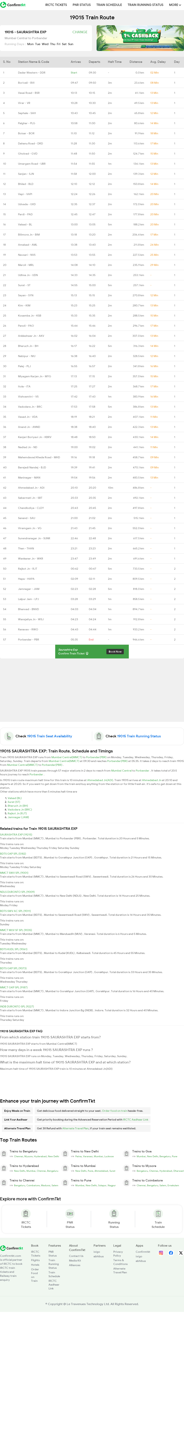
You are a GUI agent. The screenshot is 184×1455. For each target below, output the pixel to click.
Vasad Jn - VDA (28, 416)
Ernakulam (173, 1185)
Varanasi (88, 1156)
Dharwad (178, 1171)
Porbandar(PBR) (96, 757)
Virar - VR (24, 102)
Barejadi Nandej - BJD (32, 467)
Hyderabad (40, 1156)
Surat (112, 1171)
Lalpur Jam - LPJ (28, 599)
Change (79, 32)
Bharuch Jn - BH (28, 345)
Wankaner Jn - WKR (30, 558)
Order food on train (114, 1110)
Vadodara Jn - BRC (30, 406)
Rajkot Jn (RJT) (17, 813)
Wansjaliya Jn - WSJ (31, 619)
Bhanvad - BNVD (28, 609)
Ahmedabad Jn (152, 780)
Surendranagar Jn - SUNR (34, 538)
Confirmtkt (143, 1251)
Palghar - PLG (26, 123)
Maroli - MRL (26, 264)
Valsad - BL (25, 224)
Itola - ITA (24, 386)
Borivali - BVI (26, 82)
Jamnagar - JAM (28, 588)
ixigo (97, 1251)
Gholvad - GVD (27, 153)
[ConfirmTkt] (11, 1247)
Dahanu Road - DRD (30, 143)
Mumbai (98, 1156)
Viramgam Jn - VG (30, 528)
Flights (35, 1260)
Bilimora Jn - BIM (29, 234)
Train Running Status (145, 5)
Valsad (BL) (15, 798)
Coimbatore (33, 1185)
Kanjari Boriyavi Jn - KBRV (34, 437)
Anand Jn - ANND (29, 426)
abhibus (99, 1256)
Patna (78, 1156)
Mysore (28, 1156)
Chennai (18, 1156)
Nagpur (112, 1185)
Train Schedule (109, 5)
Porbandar (143, 770)
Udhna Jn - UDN (28, 275)
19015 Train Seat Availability (49, 736)
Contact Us (76, 1255)
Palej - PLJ (24, 366)
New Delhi (53, 1156)
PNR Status (82, 5)
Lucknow (109, 1156)
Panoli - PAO (26, 325)
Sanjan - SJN (26, 173)
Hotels (35, 1264)
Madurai (45, 1185)
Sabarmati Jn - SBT (30, 497)
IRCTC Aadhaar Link (135, 1119)
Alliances (74, 1265)
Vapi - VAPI (25, 194)
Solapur (102, 1185)
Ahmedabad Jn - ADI (31, 487)
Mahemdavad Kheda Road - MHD (39, 457)
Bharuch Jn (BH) (18, 805)
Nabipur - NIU (26, 356)
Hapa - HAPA (26, 578)
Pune (174, 1156)
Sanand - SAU (26, 518)
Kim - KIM (24, 305)
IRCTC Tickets (56, 5)
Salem (55, 1185)
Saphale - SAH (27, 113)
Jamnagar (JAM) (18, 817)
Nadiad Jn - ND (27, 447)
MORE (175, 5)
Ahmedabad (101, 1171)
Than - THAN (26, 548)
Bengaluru (165, 1156)
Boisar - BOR (26, 133)
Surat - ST (24, 285)
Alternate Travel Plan (75, 1128)
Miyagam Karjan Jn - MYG (34, 376)
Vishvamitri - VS (28, 396)
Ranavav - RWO (28, 629)
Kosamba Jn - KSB (29, 315)
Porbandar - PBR (28, 639)
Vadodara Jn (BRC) (20, 809)
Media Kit (75, 1260)
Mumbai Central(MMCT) (67, 757)
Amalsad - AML (27, 244)
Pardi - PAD (25, 214)
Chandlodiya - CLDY (31, 507)
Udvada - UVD (27, 204)
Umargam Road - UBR (32, 163)
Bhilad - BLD (25, 183)
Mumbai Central (121, 770)
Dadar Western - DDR (31, 72)
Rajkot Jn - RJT (27, 568)
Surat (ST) (14, 801)
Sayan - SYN (25, 295)
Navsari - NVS (26, 254)
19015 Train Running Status (139, 736)
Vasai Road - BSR (29, 92)
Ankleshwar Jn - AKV (31, 335)
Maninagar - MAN (29, 477)
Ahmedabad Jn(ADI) (100, 780)
